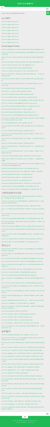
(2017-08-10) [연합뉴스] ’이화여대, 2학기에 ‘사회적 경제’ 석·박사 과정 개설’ (20, 323)
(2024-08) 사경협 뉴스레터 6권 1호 (10, 27)
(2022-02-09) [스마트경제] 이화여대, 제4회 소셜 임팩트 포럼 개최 (18, 94)
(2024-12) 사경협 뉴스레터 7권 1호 (10, 24)
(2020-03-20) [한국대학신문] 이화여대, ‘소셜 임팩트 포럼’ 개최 (17, 174)
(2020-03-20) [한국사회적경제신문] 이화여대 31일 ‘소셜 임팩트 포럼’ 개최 (20, 168)
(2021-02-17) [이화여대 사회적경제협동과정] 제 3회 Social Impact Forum (19, 103)
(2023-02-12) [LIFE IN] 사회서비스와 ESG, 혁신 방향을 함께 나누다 (18, 65)
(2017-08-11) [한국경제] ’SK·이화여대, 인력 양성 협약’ (15, 373)
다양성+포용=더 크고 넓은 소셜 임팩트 (22, 109)
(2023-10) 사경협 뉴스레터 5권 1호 (10, 30)
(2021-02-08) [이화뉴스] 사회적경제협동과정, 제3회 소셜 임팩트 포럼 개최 (20, 115)
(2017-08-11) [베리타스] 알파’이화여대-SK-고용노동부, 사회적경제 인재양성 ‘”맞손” (22, 364)
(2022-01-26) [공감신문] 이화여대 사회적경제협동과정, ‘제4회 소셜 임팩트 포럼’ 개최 (23, 100)
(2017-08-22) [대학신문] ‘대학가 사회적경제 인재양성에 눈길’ (17, 317)
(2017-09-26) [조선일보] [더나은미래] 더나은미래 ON (15, 311)
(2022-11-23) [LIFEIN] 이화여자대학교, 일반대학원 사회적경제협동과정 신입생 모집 (22, 258)
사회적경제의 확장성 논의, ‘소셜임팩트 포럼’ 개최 (27, 106)
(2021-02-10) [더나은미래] (8, 106)
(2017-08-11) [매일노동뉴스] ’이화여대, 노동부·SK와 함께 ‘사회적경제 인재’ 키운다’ (22, 356)
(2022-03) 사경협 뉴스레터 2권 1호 (10, 39)
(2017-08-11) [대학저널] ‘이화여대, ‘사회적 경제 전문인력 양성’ (17, 320)
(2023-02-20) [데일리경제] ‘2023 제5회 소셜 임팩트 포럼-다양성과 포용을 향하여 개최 (23, 49)
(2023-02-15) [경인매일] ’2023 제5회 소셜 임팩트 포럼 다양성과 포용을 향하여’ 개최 (22, 62)
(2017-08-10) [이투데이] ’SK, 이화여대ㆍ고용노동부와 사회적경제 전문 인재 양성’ (22, 393)
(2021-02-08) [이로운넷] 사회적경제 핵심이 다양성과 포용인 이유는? (18, 112)
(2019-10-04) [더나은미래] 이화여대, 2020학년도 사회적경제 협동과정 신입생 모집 (22, 283)
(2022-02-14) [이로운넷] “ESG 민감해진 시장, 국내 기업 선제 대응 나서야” (20, 71)
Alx (33, 422)
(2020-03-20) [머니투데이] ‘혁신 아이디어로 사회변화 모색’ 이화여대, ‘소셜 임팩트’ (22, 171)
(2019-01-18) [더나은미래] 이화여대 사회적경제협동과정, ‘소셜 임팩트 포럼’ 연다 (22, 189)
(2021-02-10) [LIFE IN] (7, 109)
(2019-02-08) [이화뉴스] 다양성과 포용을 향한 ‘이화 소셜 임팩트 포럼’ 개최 (20, 241)
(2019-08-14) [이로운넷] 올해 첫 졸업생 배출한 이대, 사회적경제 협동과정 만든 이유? (23, 218)
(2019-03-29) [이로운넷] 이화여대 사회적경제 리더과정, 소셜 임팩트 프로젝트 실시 (22, 238)
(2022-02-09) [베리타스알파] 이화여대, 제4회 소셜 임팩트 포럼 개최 (18, 88)
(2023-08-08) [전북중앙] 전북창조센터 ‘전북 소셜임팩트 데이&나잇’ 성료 (20, 334)
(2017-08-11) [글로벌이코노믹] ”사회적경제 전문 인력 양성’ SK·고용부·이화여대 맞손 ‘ (23, 353)
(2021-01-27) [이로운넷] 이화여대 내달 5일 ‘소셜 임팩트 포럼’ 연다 (18, 143)
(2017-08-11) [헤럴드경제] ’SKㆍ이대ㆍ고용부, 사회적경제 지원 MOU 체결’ (20, 370)
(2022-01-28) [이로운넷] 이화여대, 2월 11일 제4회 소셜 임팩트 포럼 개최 (19, 97)
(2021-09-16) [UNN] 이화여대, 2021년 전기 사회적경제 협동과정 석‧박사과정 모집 (22, 269)
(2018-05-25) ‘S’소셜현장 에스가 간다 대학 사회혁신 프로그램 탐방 (18, 303)
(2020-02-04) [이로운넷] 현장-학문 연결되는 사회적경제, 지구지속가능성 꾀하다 (21, 183)
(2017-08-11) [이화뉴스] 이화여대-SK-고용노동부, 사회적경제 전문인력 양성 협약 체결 (23, 347)
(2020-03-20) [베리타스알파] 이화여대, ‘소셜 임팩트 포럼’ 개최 (17, 177)
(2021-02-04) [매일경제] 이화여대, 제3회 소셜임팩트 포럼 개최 (17, 122)
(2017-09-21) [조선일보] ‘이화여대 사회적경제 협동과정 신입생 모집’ (19, 314)
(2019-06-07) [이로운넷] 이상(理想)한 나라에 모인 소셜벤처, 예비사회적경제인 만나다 (23, 226)
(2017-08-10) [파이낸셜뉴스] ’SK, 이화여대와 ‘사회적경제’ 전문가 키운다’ (20, 404)
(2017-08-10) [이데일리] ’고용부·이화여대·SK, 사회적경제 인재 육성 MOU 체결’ (21, 401)
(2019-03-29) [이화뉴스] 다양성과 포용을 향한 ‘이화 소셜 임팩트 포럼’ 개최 (20, 186)
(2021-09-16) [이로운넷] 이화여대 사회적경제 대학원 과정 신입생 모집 (19, 275)
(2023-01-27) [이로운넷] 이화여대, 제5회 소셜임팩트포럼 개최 (17, 68)
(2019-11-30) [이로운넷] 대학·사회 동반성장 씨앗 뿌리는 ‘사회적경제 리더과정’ (21, 205)
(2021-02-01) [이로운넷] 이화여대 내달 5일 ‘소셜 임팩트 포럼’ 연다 (18, 130)
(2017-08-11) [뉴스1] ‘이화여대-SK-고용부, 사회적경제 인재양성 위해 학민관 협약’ (22, 350)
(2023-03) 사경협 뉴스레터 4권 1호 (10, 33)
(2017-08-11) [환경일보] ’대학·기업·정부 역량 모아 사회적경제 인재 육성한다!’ (21, 367)
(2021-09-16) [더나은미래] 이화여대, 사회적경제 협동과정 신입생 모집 (19, 272)
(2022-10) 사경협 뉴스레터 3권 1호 (10, 36)
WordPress (24, 422)
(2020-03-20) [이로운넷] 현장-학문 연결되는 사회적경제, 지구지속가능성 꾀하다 (21, 155)
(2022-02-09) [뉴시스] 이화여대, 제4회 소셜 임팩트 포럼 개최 (16, 91)
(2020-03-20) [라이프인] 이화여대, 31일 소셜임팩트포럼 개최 (16, 180)
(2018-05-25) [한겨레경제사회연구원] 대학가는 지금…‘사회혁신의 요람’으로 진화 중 (23, 300)
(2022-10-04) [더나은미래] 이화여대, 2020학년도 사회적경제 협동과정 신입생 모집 (22, 261)
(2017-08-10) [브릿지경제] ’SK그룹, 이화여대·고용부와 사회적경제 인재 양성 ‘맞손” (22, 376)
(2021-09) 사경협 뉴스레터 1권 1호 (10, 42)
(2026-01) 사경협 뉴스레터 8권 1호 (10, 21)
